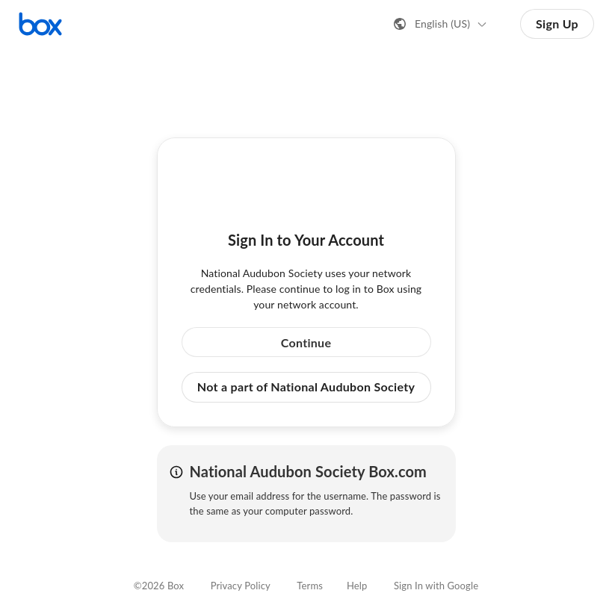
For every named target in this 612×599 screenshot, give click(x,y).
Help (357, 586)
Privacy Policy (241, 586)
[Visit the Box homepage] (40, 24)
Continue (306, 342)
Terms (310, 586)
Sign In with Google (436, 586)
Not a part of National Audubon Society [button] (306, 386)
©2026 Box (159, 586)
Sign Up (557, 23)
